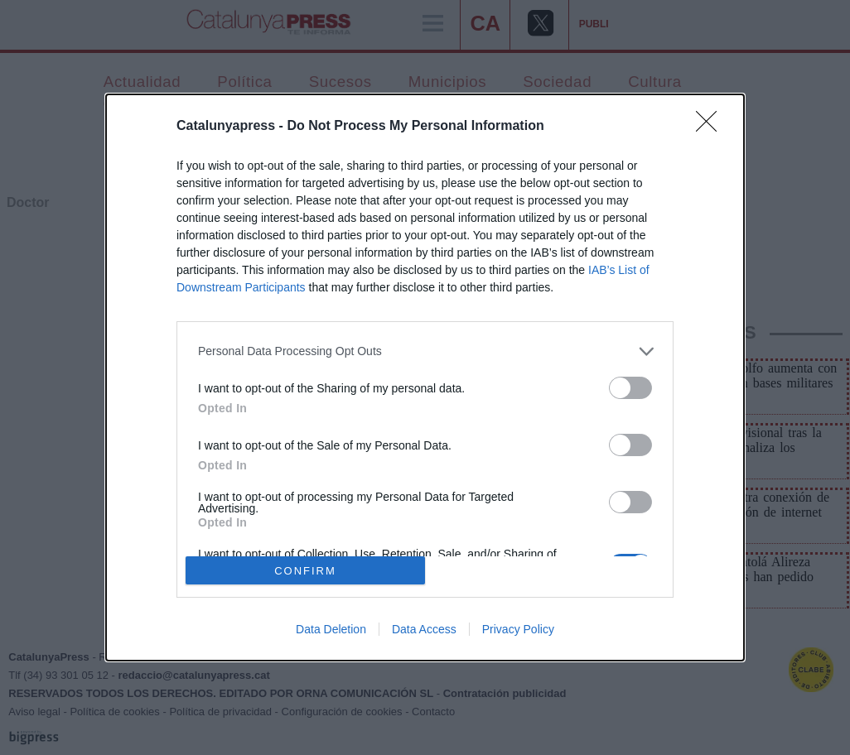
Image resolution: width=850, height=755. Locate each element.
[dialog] (425, 377)
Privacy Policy (518, 629)
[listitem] (425, 351)
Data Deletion (331, 629)
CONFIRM (305, 570)
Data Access (424, 629)
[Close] (711, 126)
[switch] (630, 388)
